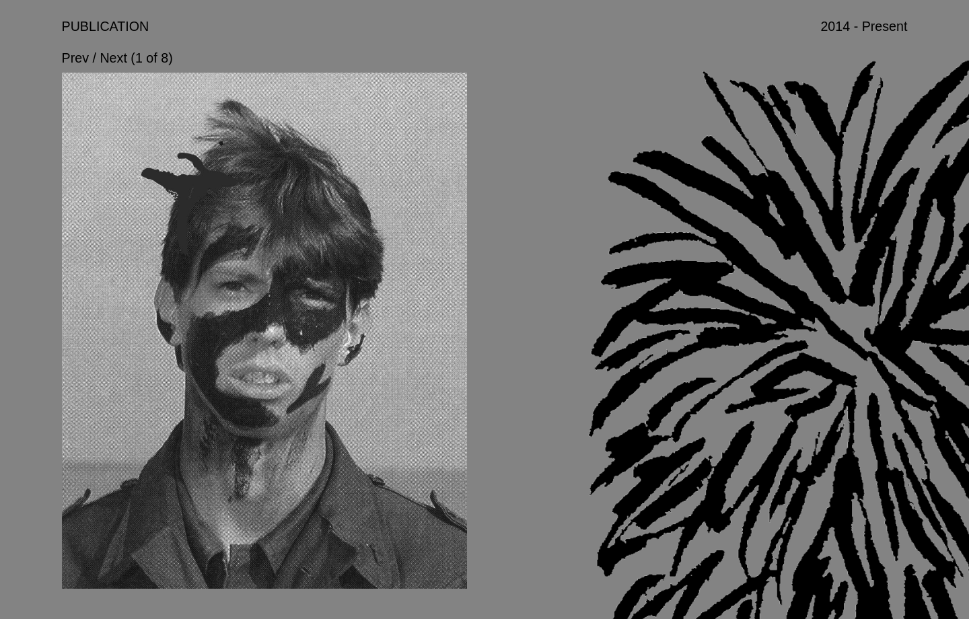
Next (113, 57)
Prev (75, 57)
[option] (265, 339)
